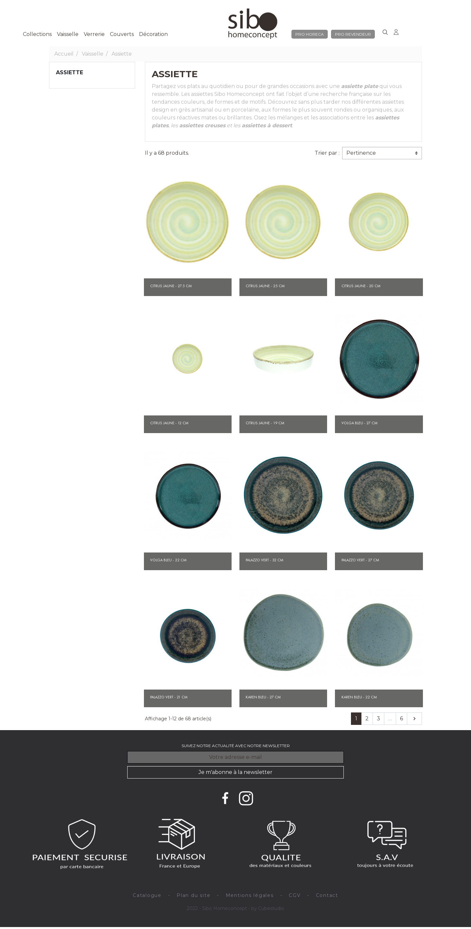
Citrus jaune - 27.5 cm (171, 286)
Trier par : (327, 153)
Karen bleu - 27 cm (263, 697)
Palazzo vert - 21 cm (168, 697)
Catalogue (147, 895)
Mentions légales (250, 895)
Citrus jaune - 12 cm (169, 423)
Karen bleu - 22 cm (359, 697)
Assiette (69, 72)
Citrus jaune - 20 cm (360, 286)
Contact (327, 895)
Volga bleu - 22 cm (168, 560)
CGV (295, 895)
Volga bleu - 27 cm (359, 423)
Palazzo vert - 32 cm (264, 560)
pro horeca (309, 34)
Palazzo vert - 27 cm (360, 560)
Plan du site (193, 895)
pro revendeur (353, 34)
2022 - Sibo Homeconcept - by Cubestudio (235, 908)
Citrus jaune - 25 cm (265, 286)
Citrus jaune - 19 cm (265, 423)
